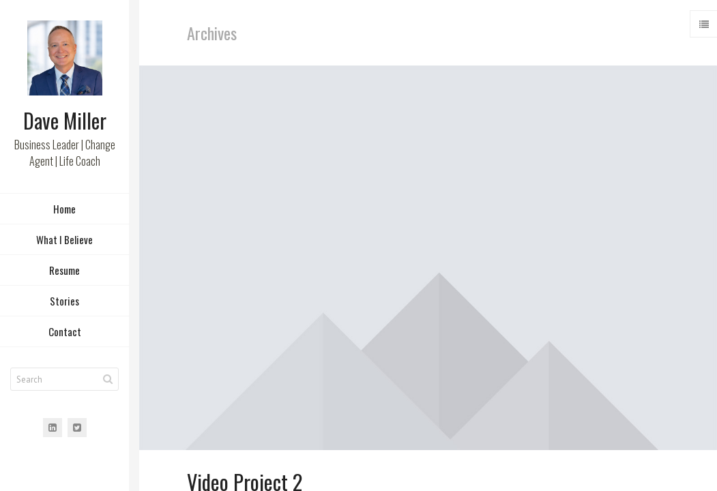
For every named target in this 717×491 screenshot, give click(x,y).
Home (64, 210)
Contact (64, 333)
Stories (64, 302)
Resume (64, 272)
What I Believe (64, 241)
